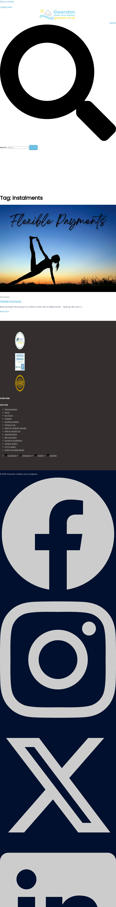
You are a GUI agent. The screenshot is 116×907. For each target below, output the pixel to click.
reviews (8, 418)
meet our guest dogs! (14, 450)
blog (1, 297)
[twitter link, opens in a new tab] (58, 842)
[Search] (33, 147)
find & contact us (12, 431)
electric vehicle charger (16, 428)
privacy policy (11, 443)
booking (7, 297)
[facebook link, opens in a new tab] (58, 591)
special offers (11, 434)
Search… (4, 147)
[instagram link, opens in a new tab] (58, 725)
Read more (4, 311)
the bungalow (11, 409)
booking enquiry (12, 422)
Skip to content (7, 1)
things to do (10, 425)
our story (9, 415)
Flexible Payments (10, 301)
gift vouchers (11, 437)
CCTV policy (10, 447)
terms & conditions (13, 440)
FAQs (7, 412)
